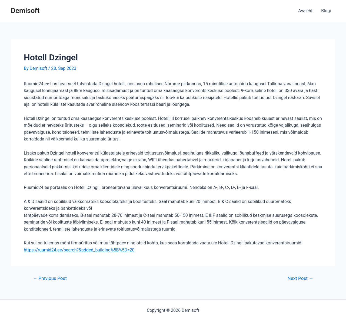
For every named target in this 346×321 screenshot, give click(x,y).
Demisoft (25, 10)
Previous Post (50, 278)
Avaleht (305, 10)
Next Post (300, 278)
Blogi (326, 10)
